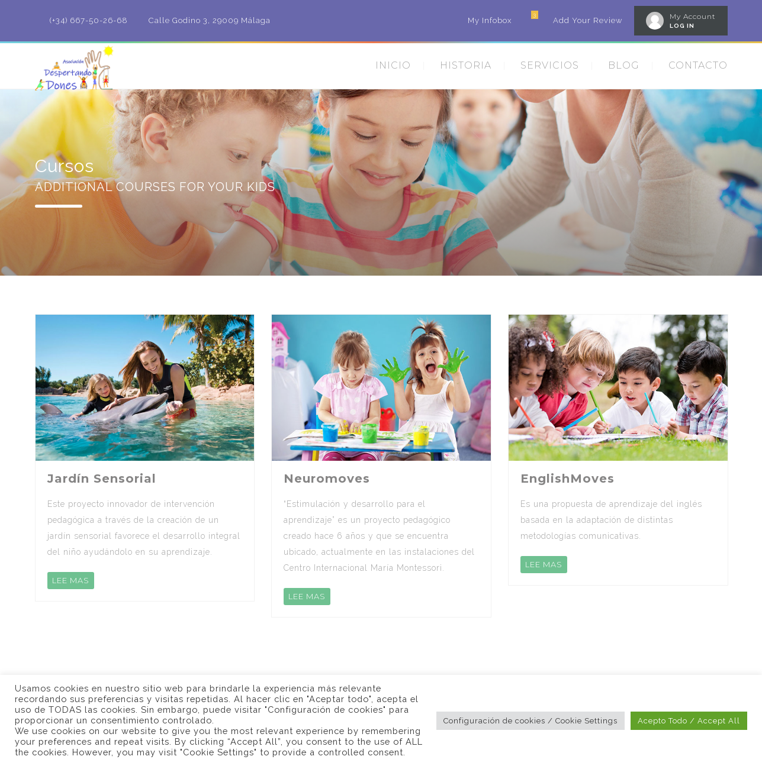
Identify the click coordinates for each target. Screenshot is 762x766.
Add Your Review (587, 20)
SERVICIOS (549, 65)
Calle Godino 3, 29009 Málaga (210, 20)
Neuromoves (327, 478)
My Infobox (490, 20)
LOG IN (682, 25)
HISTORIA (465, 65)
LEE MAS (70, 580)
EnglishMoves (567, 478)
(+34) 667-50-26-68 (89, 20)
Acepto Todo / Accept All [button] (689, 720)
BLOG (623, 65)
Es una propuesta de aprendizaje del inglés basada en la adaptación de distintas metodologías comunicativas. (611, 520)
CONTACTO (698, 65)
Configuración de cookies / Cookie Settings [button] (530, 720)
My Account (693, 16)
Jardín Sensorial (101, 478)
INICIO (393, 65)
